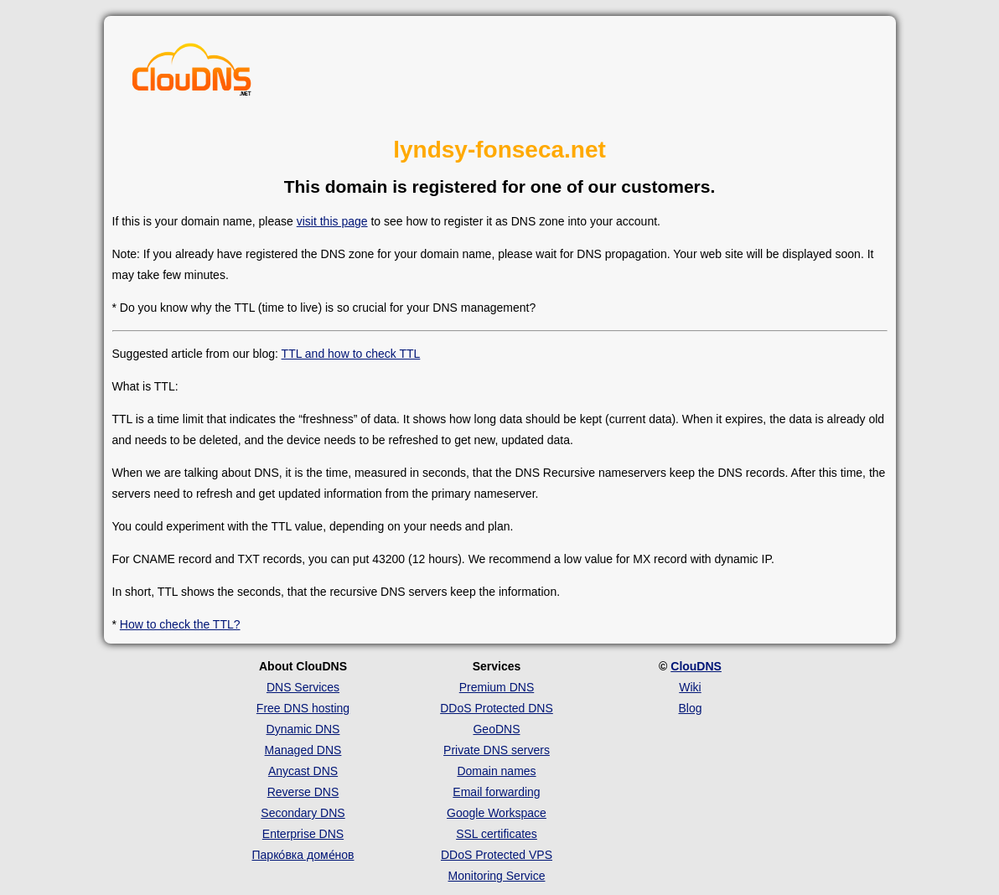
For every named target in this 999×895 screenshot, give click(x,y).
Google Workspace (496, 813)
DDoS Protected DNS (496, 708)
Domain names (496, 771)
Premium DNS (496, 687)
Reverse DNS (303, 792)
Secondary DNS (302, 813)
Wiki (690, 687)
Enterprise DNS (303, 834)
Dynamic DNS (303, 729)
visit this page (332, 221)
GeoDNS (496, 729)
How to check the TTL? (180, 624)
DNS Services (303, 687)
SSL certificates (496, 834)
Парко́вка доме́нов (303, 854)
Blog (689, 708)
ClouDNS (696, 666)
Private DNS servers (496, 750)
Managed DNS (303, 750)
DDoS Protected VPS (496, 854)
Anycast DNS (303, 771)
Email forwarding (496, 792)
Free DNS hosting (302, 708)
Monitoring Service (497, 875)
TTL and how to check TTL (351, 353)
